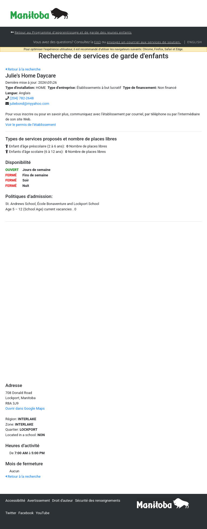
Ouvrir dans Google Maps (25, 408)
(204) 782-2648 (22, 98)
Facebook (25, 513)
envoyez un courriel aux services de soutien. (144, 42)
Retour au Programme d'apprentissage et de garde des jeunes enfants (73, 32)
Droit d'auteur (62, 500)
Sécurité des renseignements (97, 500)
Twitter (10, 513)
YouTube (43, 513)
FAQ (97, 42)
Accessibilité (15, 500)
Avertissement (38, 500)
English (194, 42)
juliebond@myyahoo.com (29, 104)
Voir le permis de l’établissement (30, 125)
